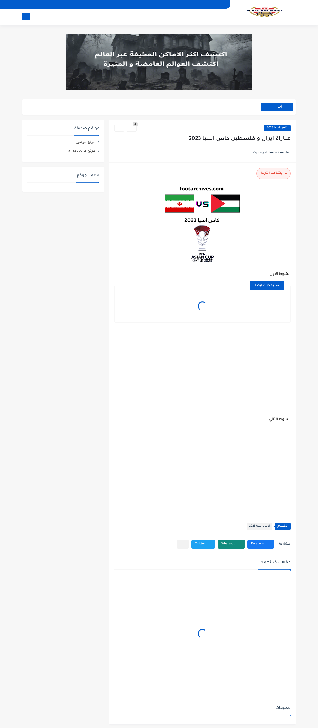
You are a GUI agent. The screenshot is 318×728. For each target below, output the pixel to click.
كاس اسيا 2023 (277, 128)
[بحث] (26, 16)
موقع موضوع (85, 141)
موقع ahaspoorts (81, 150)
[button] (260, 544)
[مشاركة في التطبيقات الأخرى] (183, 544)
